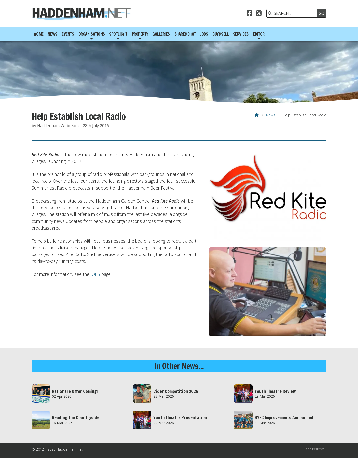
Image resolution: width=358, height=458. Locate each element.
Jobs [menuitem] (204, 34)
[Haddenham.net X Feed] (259, 14)
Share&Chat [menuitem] (185, 34)
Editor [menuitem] (259, 34)
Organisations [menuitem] (91, 34)
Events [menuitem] (68, 34)
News (270, 114)
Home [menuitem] (39, 34)
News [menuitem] (52, 34)
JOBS (95, 274)
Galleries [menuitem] (161, 34)
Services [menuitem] (241, 34)
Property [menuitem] (140, 34)
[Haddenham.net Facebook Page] (249, 14)
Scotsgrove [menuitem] (315, 449)
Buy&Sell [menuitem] (220, 34)
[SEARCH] (293, 13)
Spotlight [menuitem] (118, 34)
